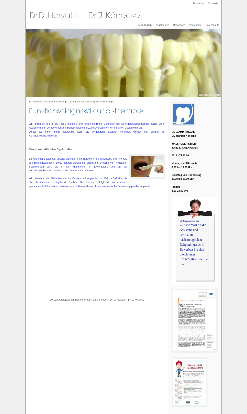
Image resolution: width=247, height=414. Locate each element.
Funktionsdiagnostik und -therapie (97, 101)
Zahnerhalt (73, 101)
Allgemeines (162, 25)
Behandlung (145, 25)
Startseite (213, 3)
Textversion (199, 3)
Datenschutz (212, 25)
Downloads (179, 25)
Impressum (195, 25)
